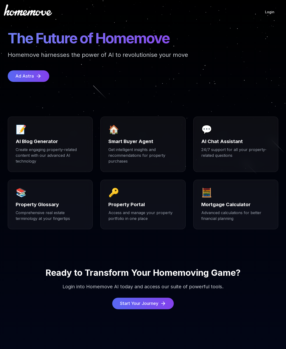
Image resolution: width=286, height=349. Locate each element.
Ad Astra (28, 76)
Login (269, 12)
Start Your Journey (143, 303)
